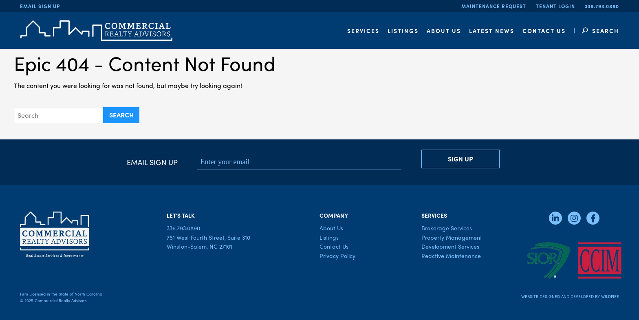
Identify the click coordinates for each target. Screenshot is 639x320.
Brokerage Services (446, 228)
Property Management (451, 237)
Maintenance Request (493, 6)
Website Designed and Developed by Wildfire (570, 296)
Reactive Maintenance (451, 256)
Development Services (450, 246)
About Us (331, 228)
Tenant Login (555, 6)
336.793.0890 (602, 6)
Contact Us (334, 246)
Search (600, 30)
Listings (329, 237)
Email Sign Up (40, 6)
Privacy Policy (337, 256)
